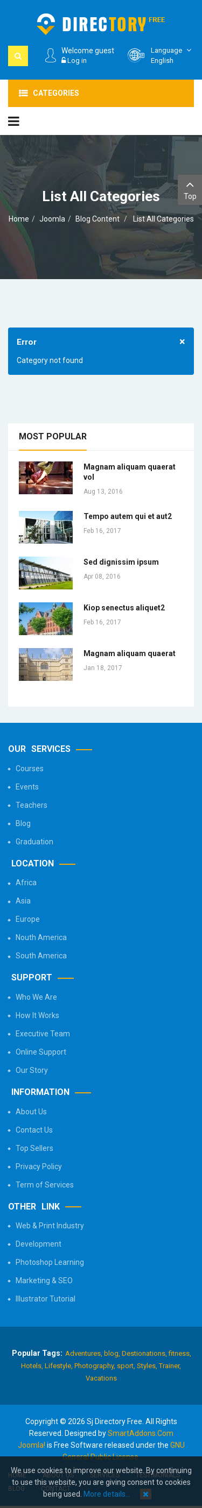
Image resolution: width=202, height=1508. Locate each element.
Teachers (31, 805)
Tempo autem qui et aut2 (127, 516)
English (172, 55)
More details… (106, 1494)
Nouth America (41, 937)
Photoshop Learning (50, 1262)
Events (27, 787)
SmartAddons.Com (140, 1433)
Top (190, 189)
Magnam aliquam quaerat (129, 653)
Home (19, 219)
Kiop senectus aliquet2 (124, 607)
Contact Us (34, 1130)
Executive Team (43, 1033)
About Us (31, 1111)
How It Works (37, 1015)
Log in (74, 60)
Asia (23, 901)
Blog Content (97, 219)
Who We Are (36, 997)
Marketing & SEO (44, 1280)
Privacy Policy (39, 1166)
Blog (23, 823)
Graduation (34, 841)
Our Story (32, 1070)
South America (41, 955)
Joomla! (31, 1445)
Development (38, 1244)
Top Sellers (34, 1148)
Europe (28, 919)
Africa (26, 882)
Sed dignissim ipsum (121, 562)
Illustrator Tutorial (45, 1298)
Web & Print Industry (50, 1225)
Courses (30, 768)
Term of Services (45, 1184)
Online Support (41, 1052)
